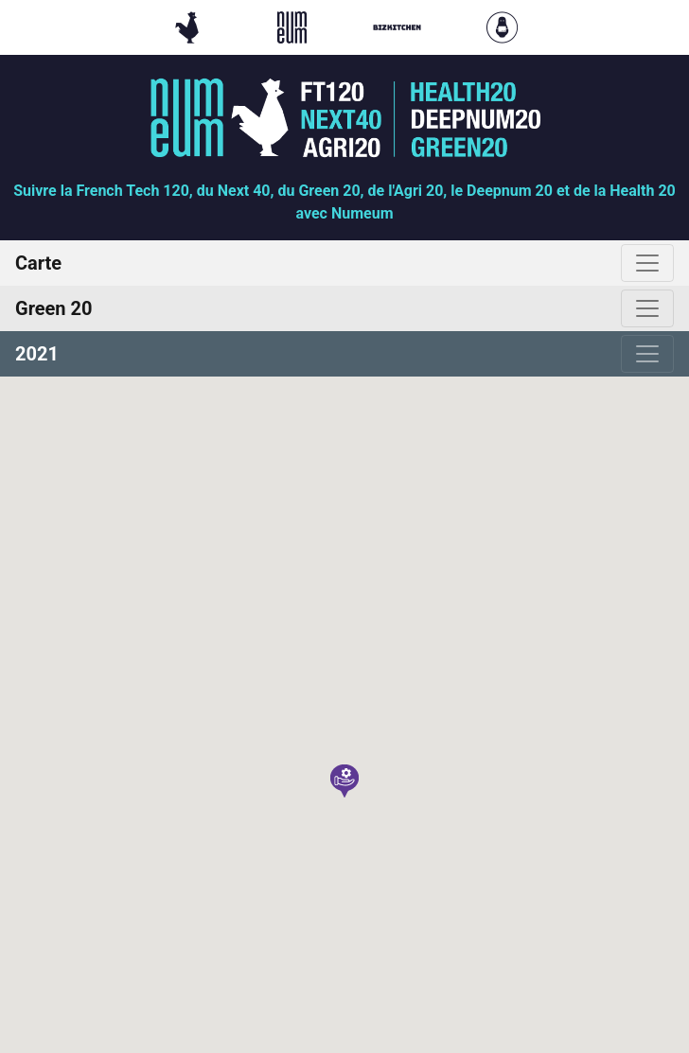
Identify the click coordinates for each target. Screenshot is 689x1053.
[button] (344, 781)
